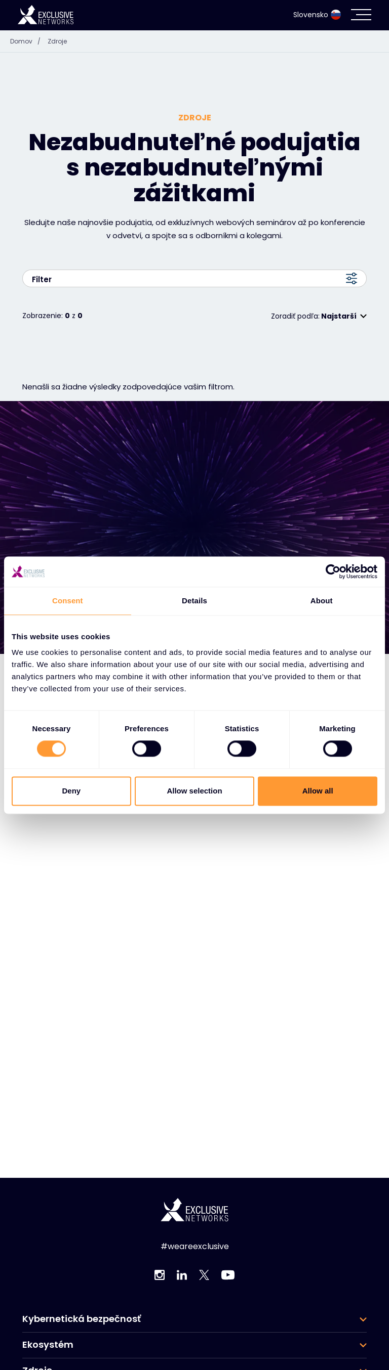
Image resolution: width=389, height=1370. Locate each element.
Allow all (317, 790)
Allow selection (194, 790)
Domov (28, 41)
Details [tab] (194, 600)
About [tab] (321, 600)
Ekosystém (47, 1344)
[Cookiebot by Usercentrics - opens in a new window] (333, 571)
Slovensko (317, 15)
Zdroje (57, 41)
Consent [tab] (67, 600)
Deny (71, 790)
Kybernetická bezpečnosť (81, 1318)
